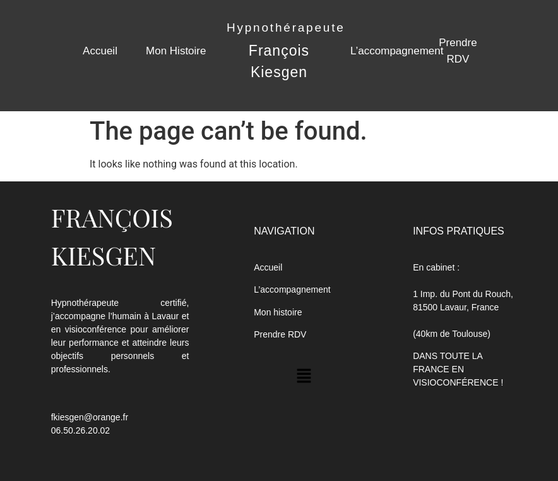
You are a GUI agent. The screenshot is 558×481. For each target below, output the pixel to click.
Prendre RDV (280, 334)
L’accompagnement (396, 51)
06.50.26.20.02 (80, 430)
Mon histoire (278, 312)
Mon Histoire (176, 51)
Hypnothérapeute (286, 27)
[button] (304, 377)
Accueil (100, 51)
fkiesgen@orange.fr (89, 417)
